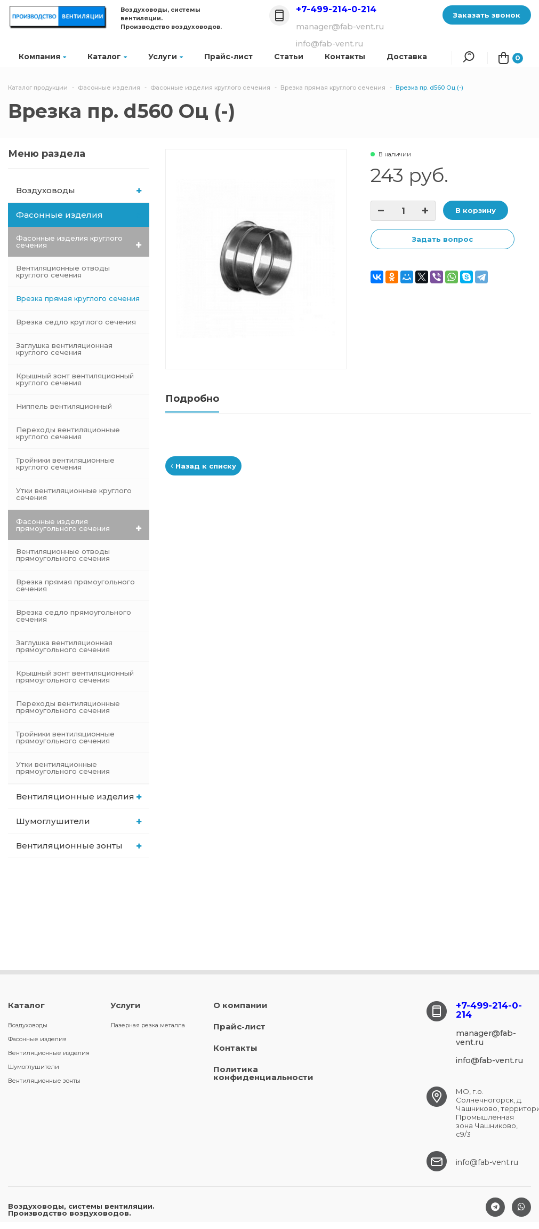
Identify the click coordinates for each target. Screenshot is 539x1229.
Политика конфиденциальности (263, 1073)
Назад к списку (203, 466)
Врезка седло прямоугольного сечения (73, 615)
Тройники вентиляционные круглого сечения (65, 463)
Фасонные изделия (79, 215)
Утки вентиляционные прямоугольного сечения (63, 767)
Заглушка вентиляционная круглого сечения (64, 348)
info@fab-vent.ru (487, 1162)
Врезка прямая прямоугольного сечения (75, 585)
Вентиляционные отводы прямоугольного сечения (63, 554)
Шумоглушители (78, 821)
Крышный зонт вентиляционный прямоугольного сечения (75, 676)
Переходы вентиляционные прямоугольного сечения (68, 707)
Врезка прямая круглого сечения (78, 298)
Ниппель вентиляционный (64, 406)
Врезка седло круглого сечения (76, 322)
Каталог (107, 56)
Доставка (407, 56)
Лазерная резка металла (147, 1025)
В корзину (475, 210)
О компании (240, 1005)
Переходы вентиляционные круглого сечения (68, 433)
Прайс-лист (228, 56)
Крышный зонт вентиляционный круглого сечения (75, 379)
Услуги (165, 56)
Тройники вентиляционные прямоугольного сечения (65, 737)
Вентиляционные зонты (78, 846)
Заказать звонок (486, 15)
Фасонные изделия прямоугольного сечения (78, 525)
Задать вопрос (442, 239)
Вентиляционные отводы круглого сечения (63, 271)
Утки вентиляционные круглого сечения (74, 494)
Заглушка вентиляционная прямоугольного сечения (64, 646)
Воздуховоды (78, 190)
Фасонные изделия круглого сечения (78, 241)
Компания (42, 56)
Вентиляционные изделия (78, 796)
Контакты (235, 1048)
